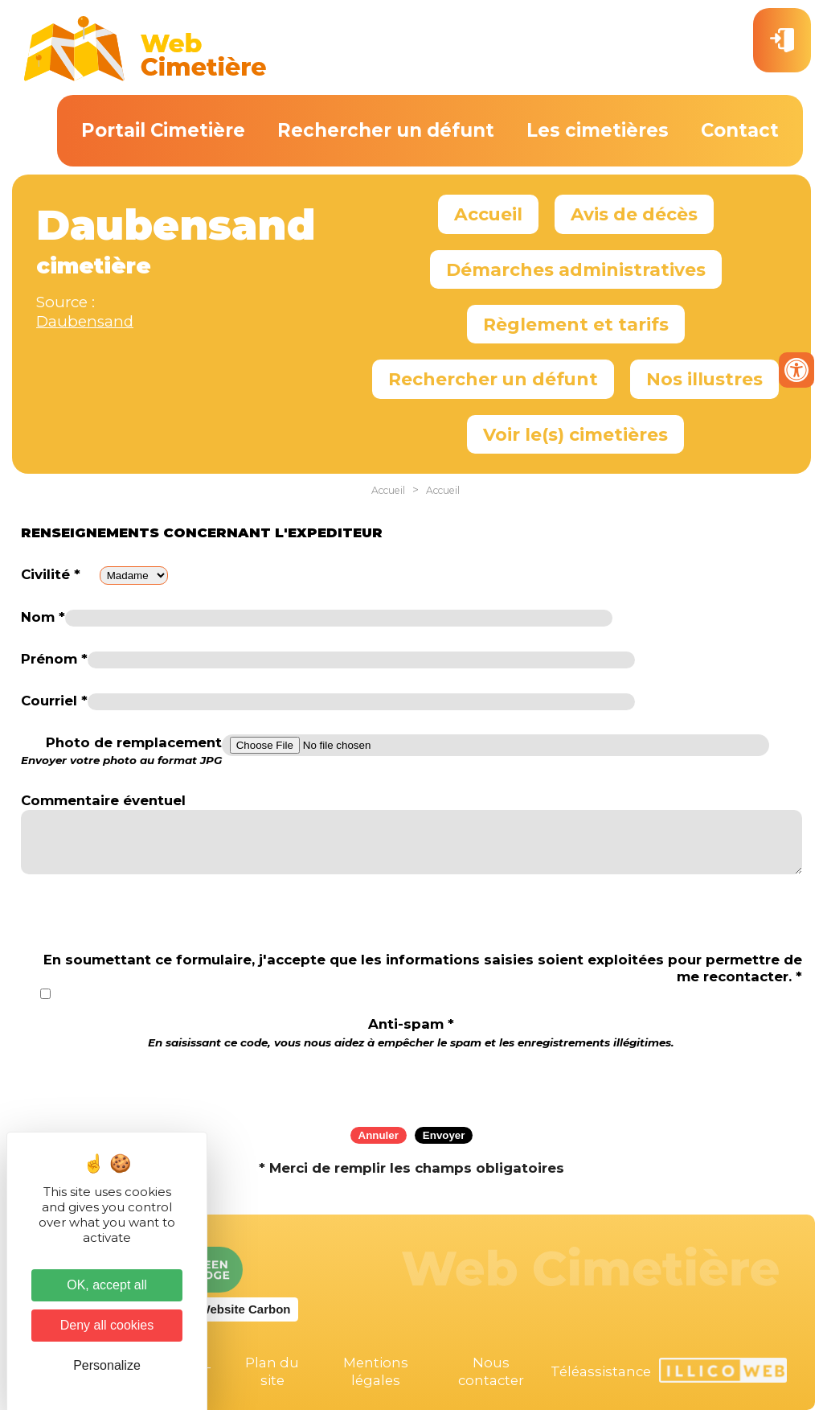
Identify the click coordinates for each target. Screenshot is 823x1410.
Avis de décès (634, 213)
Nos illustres (704, 378)
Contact (740, 130)
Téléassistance (601, 1371)
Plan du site (272, 1371)
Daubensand (84, 321)
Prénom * (54, 659)
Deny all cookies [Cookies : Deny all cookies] (107, 1325)
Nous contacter (491, 1371)
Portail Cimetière (163, 130)
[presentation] (411, 1082)
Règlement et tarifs (576, 324)
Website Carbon (245, 1309)
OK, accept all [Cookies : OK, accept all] (107, 1285)
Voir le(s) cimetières (575, 434)
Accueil (488, 213)
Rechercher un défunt (385, 130)
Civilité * (50, 574)
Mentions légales (375, 1371)
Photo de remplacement (121, 751)
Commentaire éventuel (103, 800)
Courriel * (54, 701)
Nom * (43, 617)
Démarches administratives (576, 269)
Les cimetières (597, 130)
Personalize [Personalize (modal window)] (107, 1365)
